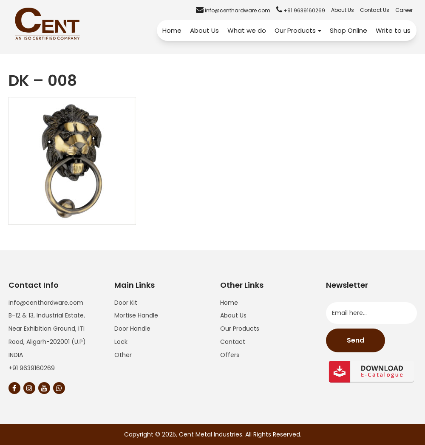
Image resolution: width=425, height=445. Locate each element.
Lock (121, 341)
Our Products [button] (298, 30)
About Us (342, 10)
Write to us (393, 30)
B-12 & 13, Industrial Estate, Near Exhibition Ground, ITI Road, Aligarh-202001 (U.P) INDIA (47, 335)
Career (404, 10)
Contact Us (374, 10)
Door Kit (125, 302)
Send (355, 340)
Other (123, 355)
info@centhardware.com (45, 302)
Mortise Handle (136, 315)
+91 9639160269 (31, 368)
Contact (232, 341)
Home (171, 30)
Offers (229, 355)
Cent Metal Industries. (211, 434)
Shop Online (348, 30)
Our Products (239, 328)
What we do (246, 30)
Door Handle (132, 328)
